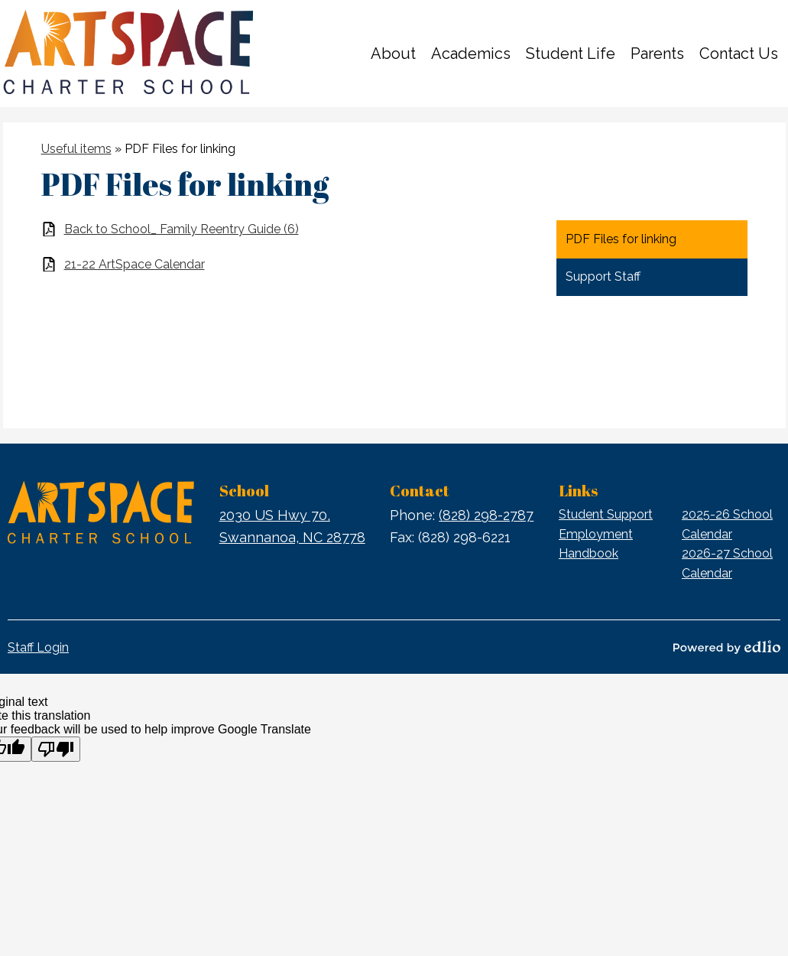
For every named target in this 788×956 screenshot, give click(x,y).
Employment (596, 534)
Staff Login (38, 647)
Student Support (606, 514)
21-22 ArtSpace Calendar (134, 264)
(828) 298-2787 (486, 515)
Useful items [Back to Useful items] (76, 148)
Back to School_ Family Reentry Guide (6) (181, 229)
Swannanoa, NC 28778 (292, 525)
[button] (393, 53)
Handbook (588, 553)
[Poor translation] (55, 749)
